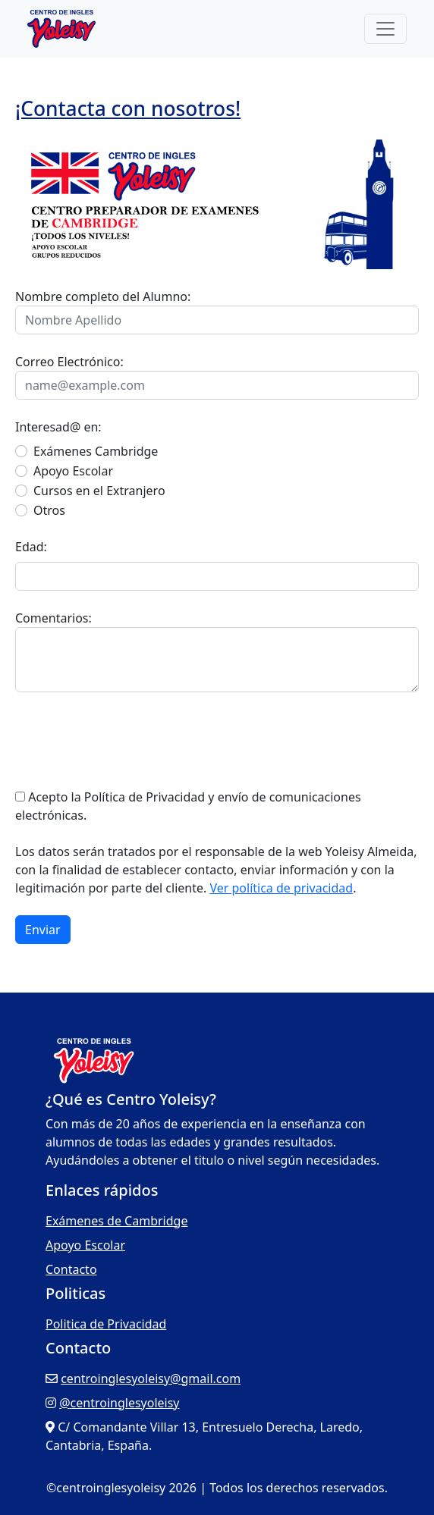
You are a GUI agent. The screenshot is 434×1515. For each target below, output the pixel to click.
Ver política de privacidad (281, 888)
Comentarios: (53, 618)
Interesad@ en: (58, 427)
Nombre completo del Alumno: (102, 296)
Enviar (43, 929)
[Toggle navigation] (385, 29)
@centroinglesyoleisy (119, 1402)
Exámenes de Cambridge (116, 1220)
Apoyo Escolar (73, 471)
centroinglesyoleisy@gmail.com (151, 1378)
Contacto (71, 1269)
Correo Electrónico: (69, 361)
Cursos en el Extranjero (99, 490)
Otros (49, 510)
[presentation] (130, 740)
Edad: (31, 546)
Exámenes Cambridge (95, 451)
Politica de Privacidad (106, 1324)
